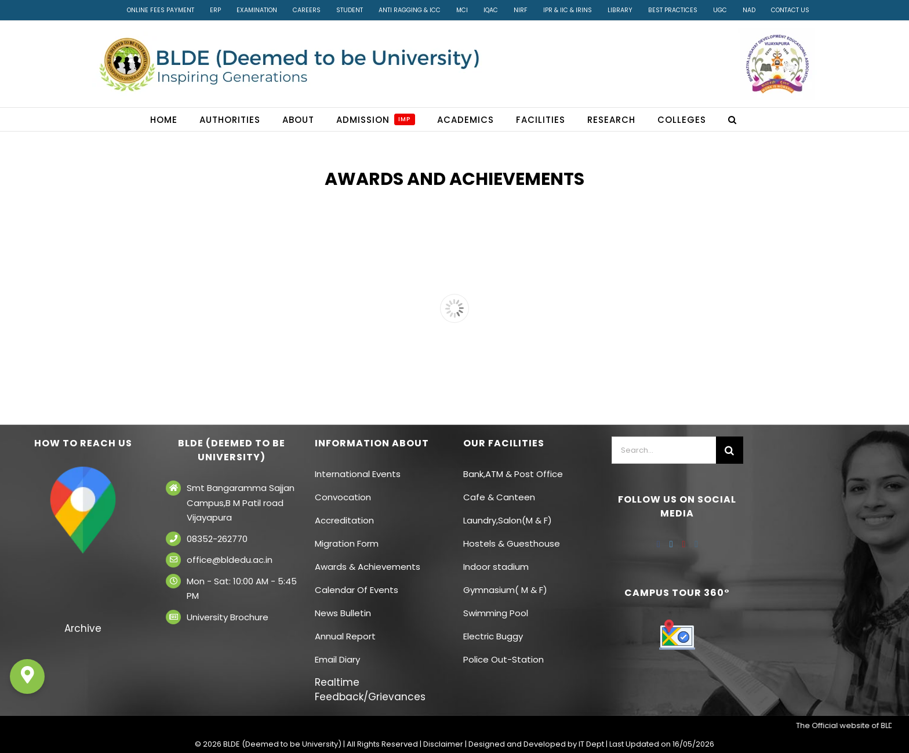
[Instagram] (696, 544)
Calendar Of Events (356, 590)
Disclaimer (443, 744)
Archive (82, 628)
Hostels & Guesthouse (511, 543)
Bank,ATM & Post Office (513, 474)
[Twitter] (671, 544)
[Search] (729, 450)
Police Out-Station (503, 659)
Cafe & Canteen (499, 497)
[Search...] (663, 450)
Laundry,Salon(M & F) (507, 520)
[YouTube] (683, 544)
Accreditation (344, 520)
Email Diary (337, 659)
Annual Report (345, 636)
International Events (358, 474)
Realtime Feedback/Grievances (370, 689)
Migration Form (347, 543)
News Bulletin (343, 613)
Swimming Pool (495, 613)
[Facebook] (658, 544)
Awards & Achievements (367, 567)
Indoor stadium (497, 567)
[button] (732, 119)
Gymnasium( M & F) (505, 590)
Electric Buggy (493, 636)
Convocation (343, 497)
